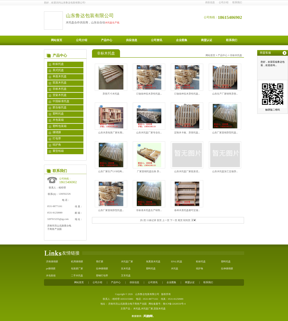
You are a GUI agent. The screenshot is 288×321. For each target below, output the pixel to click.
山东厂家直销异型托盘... (225, 132)
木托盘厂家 (127, 261)
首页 (159, 220)
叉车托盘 (126, 275)
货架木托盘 (60, 95)
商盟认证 (206, 40)
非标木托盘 (60, 88)
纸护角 (57, 144)
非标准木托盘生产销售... (149, 210)
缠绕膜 (57, 132)
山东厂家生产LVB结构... (111, 171)
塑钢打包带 (102, 275)
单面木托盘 (60, 76)
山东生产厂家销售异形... (225, 93)
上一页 (165, 220)
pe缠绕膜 (50, 268)
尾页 (180, 220)
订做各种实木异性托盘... (149, 93)
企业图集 (181, 40)
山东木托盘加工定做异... (225, 171)
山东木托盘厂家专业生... (149, 132)
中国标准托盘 (61, 101)
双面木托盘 (60, 82)
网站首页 (56, 40)
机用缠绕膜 (77, 261)
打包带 (57, 138)
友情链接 (71, 253)
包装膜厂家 (77, 268)
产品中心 (106, 40)
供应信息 (210, 2)
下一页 (173, 220)
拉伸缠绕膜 (102, 268)
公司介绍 (223, 2)
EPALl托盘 (176, 261)
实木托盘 (126, 268)
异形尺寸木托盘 (111, 93)
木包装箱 (58, 119)
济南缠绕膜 (52, 261)
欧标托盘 (58, 63)
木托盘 (174, 268)
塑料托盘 (58, 113)
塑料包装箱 (60, 126)
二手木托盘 (77, 275)
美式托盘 (58, 70)
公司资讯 (156, 40)
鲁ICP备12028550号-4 (174, 303)
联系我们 (237, 2)
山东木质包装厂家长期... (111, 132)
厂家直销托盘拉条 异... (149, 171)
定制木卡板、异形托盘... (187, 132)
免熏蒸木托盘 (153, 261)
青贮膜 (99, 261)
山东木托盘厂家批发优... (187, 171)
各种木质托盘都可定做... (187, 210)
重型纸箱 (58, 150)
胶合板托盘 (60, 107)
